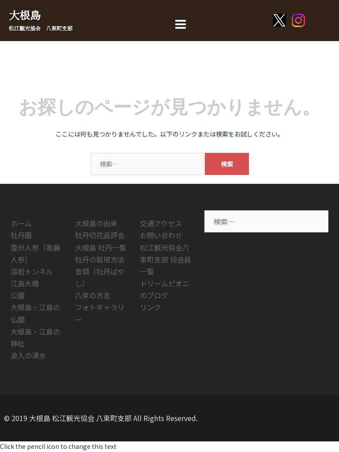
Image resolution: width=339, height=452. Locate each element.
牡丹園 (21, 235)
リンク (150, 307)
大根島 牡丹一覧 (100, 247)
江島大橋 (25, 283)
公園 (18, 295)
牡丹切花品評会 (99, 235)
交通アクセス (161, 223)
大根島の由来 (96, 223)
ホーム (21, 223)
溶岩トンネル (32, 271)
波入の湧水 (28, 355)
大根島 (25, 15)
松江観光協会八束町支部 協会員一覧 (165, 259)
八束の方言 (92, 295)
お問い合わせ (161, 235)
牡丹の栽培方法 (99, 259)
